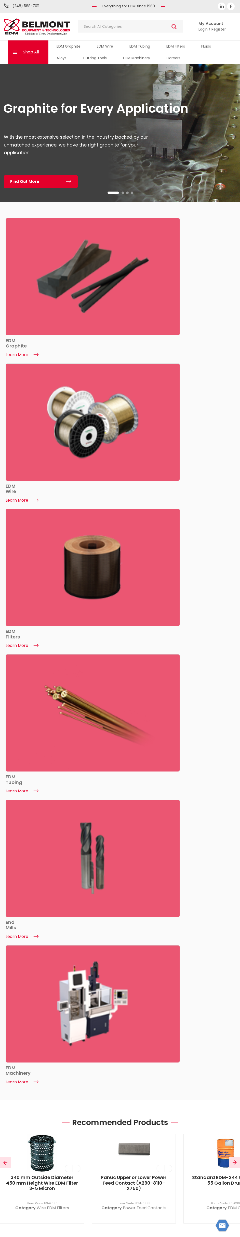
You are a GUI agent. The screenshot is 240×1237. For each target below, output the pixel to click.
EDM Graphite (69, 46)
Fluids (206, 46)
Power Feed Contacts (144, 489)
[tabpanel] (120, 133)
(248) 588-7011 (25, 5)
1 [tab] (113, 193)
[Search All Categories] (130, 26)
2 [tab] (123, 193)
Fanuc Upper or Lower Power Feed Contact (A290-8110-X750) (133, 464)
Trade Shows (64, 1143)
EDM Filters (175, 46)
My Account (176, 1096)
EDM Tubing (139, 46)
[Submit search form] (174, 26)
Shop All (31, 52)
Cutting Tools (95, 58)
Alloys (61, 58)
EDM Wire (105, 46)
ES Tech (225, 1229)
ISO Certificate (63, 1134)
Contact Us (63, 1105)
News (64, 1115)
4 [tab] (132, 193)
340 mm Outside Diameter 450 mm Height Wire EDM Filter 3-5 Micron (42, 464)
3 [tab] (127, 193)
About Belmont (64, 1096)
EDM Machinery (136, 58)
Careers (173, 58)
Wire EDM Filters (53, 489)
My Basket (176, 1105)
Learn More (22, 858)
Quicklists (176, 1115)
